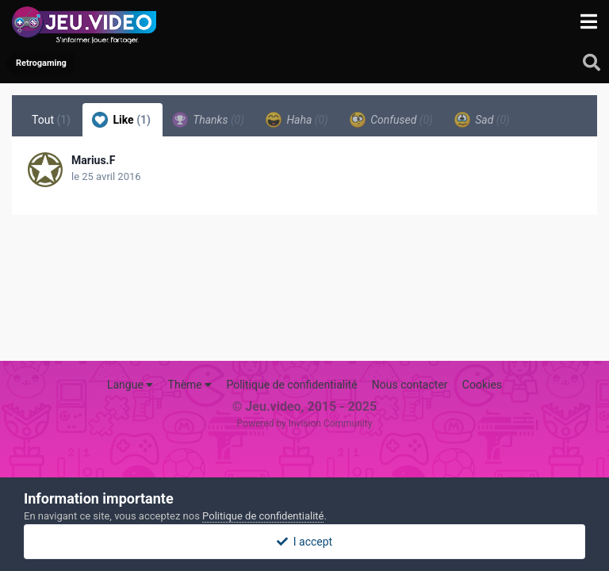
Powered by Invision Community (305, 423)
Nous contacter (410, 384)
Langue (130, 384)
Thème (190, 384)
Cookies (482, 384)
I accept (304, 541)
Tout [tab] (51, 119)
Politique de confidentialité (291, 384)
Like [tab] (121, 120)
